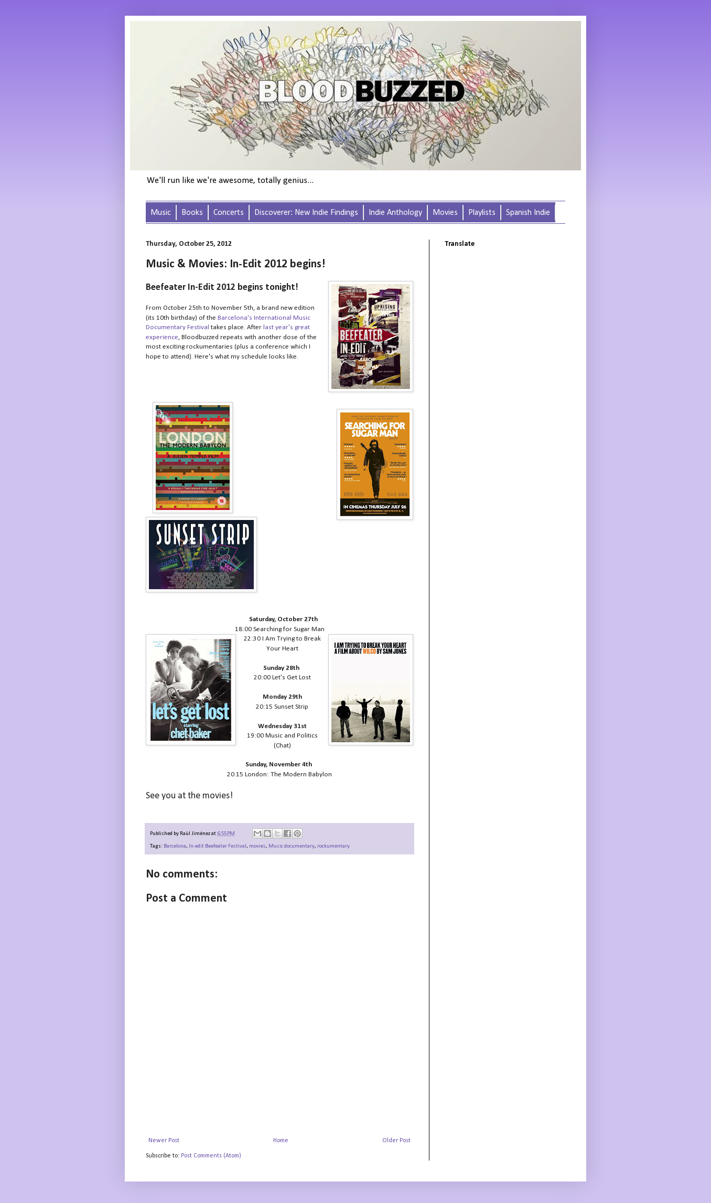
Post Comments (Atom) (211, 1156)
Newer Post (163, 1140)
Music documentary (291, 846)
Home (280, 1140)
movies (257, 846)
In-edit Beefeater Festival (217, 846)
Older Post (396, 1140)
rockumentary (333, 846)
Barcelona (175, 846)
